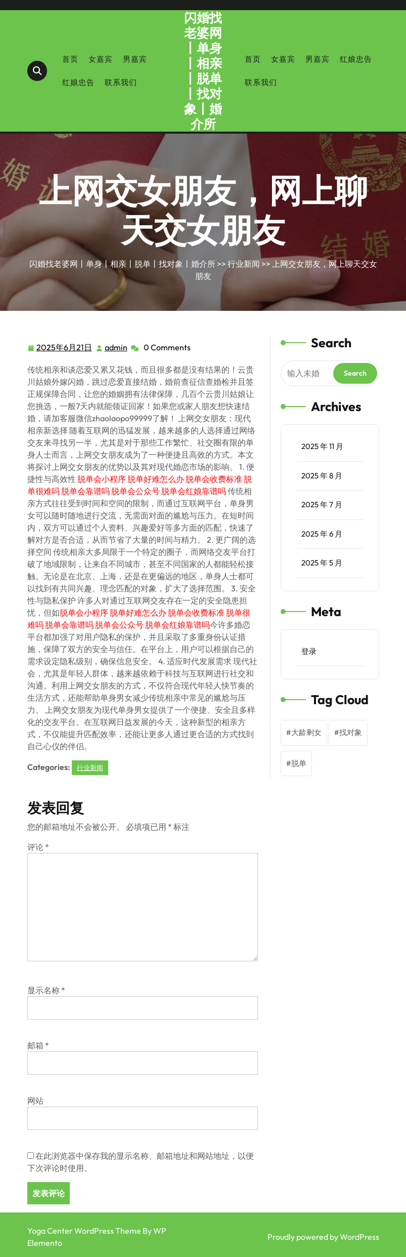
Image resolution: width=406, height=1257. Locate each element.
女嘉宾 (100, 59)
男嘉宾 (135, 59)
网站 (35, 1101)
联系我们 (121, 82)
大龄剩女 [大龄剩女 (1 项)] (306, 732)
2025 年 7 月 (321, 504)
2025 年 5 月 (321, 562)
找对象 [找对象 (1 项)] (350, 732)
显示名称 (46, 990)
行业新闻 (244, 264)
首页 (70, 59)
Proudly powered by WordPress (323, 1237)
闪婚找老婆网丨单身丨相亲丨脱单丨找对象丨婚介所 (203, 71)
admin (116, 347)
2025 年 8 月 (321, 475)
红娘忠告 (78, 82)
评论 (38, 847)
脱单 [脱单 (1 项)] (298, 763)
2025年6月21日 (64, 347)
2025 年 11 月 (322, 446)
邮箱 (38, 1045)
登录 (309, 651)
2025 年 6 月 (321, 534)
